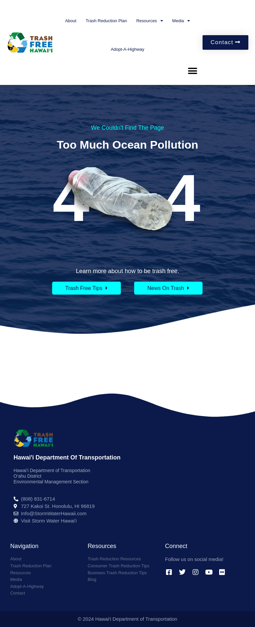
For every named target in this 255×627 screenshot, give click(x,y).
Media (181, 20)
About (70, 20)
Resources (149, 20)
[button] (192, 70)
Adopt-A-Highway (127, 49)
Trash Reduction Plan (106, 20)
